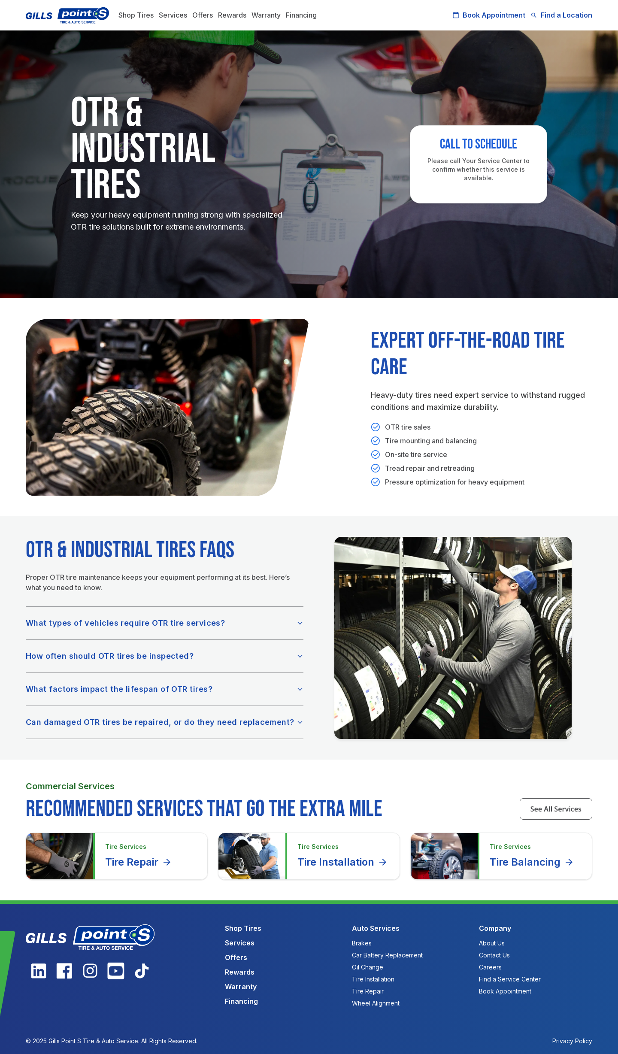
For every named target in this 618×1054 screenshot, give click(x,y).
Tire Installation (342, 862)
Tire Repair (138, 862)
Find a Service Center (510, 979)
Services (173, 15)
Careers (490, 967)
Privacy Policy (572, 1041)
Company (495, 928)
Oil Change (367, 967)
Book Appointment (488, 15)
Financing (301, 15)
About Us (492, 943)
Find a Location (561, 15)
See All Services (556, 809)
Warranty (266, 15)
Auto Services (376, 928)
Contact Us (494, 955)
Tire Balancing (532, 862)
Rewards (232, 15)
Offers (202, 15)
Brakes (362, 943)
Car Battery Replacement (387, 955)
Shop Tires (136, 15)
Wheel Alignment (376, 1003)
